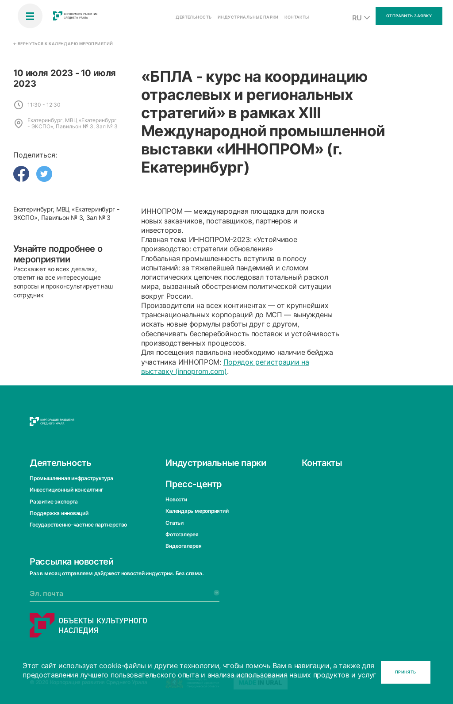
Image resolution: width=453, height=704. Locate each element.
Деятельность (60, 462)
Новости (176, 499)
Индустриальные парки (215, 462)
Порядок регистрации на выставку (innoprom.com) (225, 367)
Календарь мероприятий (196, 511)
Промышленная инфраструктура (71, 477)
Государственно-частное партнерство (78, 524)
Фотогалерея (181, 534)
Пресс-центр (193, 483)
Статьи (174, 522)
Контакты (322, 462)
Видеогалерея (183, 545)
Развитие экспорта (54, 501)
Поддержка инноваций (59, 513)
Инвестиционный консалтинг (66, 489)
